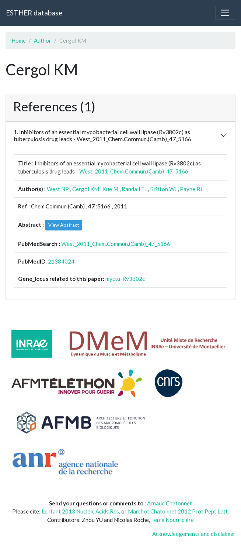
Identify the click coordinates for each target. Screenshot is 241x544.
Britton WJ (163, 189)
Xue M (110, 189)
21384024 (61, 261)
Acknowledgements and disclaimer (193, 533)
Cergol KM (85, 189)
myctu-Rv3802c (125, 278)
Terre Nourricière (172, 519)
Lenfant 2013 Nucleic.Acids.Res (80, 511)
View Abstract (63, 225)
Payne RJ (191, 189)
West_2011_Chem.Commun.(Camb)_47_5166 (133, 171)
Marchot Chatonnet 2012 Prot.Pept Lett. (178, 511)
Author (42, 40)
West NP (58, 189)
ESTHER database (34, 12)
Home (18, 40)
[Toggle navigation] (225, 13)
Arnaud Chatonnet (169, 503)
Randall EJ (134, 189)
